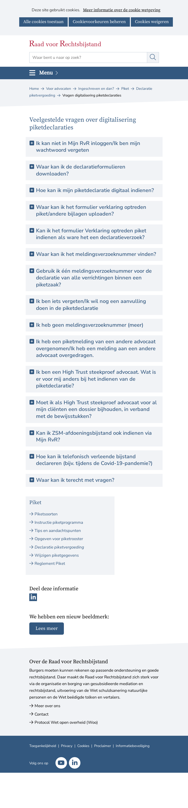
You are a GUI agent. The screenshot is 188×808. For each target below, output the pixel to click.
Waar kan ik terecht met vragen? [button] (75, 480)
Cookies (83, 745)
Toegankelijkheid (42, 745)
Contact (42, 714)
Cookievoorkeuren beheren (99, 21)
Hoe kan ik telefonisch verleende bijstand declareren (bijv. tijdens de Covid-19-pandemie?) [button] (94, 460)
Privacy (67, 745)
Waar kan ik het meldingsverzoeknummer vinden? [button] (96, 254)
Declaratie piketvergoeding (59, 547)
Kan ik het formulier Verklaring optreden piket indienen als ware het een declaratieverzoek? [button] (91, 234)
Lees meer (47, 629)
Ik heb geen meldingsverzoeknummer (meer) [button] (89, 325)
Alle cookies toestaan (43, 21)
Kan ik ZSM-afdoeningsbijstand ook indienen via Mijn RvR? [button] (94, 436)
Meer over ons (47, 706)
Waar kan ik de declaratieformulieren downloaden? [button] (80, 170)
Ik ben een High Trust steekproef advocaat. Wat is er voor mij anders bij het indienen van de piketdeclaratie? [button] (96, 379)
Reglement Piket (50, 563)
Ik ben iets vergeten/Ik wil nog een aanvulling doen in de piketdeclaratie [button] (91, 305)
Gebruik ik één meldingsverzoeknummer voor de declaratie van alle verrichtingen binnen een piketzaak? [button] (94, 278)
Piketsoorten (46, 514)
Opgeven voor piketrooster (59, 539)
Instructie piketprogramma (59, 522)
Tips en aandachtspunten (58, 530)
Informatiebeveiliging (133, 745)
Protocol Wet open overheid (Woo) (66, 722)
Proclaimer (102, 745)
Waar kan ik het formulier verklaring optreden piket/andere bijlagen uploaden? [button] (91, 210)
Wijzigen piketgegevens (57, 555)
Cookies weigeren (152, 21)
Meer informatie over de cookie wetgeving (121, 10)
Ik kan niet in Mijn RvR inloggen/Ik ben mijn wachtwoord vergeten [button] (88, 147)
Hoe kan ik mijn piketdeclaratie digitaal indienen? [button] (95, 190)
